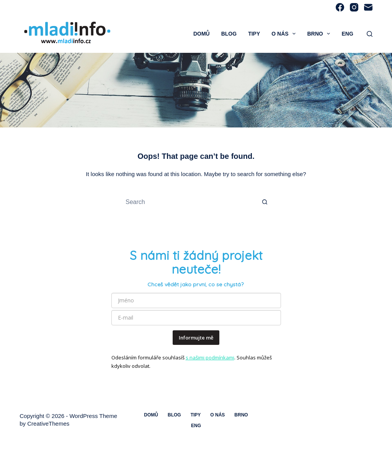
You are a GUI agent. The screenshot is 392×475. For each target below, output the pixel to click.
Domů (201, 34)
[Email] (368, 7)
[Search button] (265, 202)
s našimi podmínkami (210, 357)
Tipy (254, 34)
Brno (320, 33)
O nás (285, 33)
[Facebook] (340, 7)
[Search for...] (188, 202)
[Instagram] (354, 7)
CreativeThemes (48, 423)
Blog (229, 34)
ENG (347, 34)
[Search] (369, 34)
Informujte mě (196, 337)
